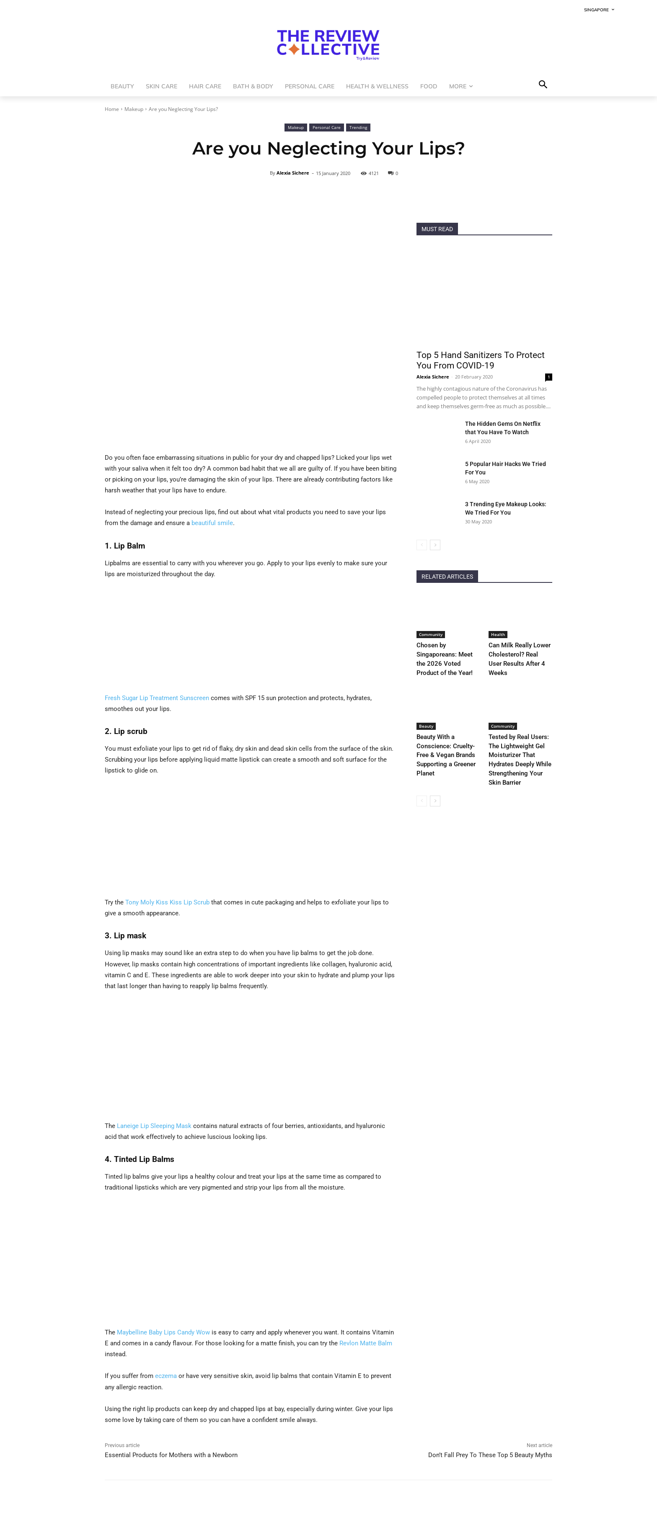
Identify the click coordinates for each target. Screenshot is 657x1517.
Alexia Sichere (293, 173)
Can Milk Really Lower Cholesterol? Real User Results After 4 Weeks (516, 653)
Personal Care (326, 127)
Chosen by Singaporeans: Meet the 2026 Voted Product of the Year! (446, 653)
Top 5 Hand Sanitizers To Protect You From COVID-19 (480, 360)
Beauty (426, 715)
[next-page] (435, 545)
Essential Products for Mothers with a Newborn (171, 1455)
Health (498, 634)
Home (112, 109)
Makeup (133, 109)
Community (430, 634)
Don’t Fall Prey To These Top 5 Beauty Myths (490, 1455)
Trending (358, 127)
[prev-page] (421, 545)
